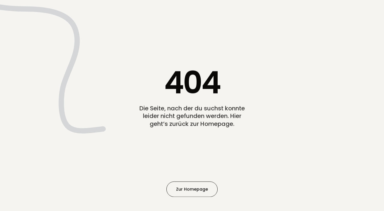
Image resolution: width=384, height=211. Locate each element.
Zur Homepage (192, 189)
